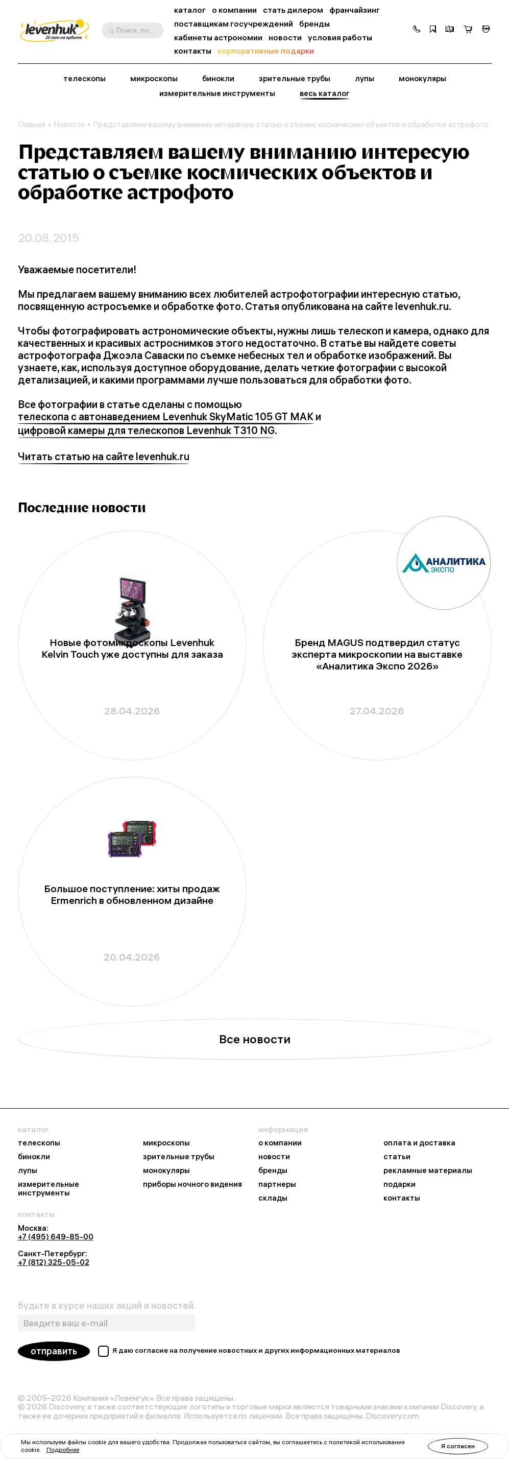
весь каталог (325, 93)
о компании (234, 10)
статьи (396, 1157)
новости (285, 37)
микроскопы (154, 78)
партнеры (277, 1184)
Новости (69, 124)
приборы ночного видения (192, 1184)
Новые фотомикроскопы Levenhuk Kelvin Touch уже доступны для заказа (132, 648)
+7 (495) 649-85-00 (55, 1236)
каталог (190, 10)
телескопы (84, 78)
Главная (31, 124)
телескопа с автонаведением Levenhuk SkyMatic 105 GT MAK (165, 417)
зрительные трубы (294, 78)
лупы (364, 78)
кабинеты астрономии (218, 37)
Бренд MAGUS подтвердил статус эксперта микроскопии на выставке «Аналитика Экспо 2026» (377, 654)
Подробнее (62, 1449)
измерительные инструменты (217, 93)
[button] (416, 30)
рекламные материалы (427, 1170)
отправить (54, 1351)
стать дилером (293, 10)
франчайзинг (354, 10)
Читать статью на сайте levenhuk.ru (103, 456)
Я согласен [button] (458, 1446)
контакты (192, 51)
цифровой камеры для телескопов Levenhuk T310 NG (146, 430)
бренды (314, 24)
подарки (399, 1184)
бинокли (218, 78)
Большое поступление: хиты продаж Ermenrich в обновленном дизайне (132, 894)
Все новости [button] (254, 1039)
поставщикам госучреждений (233, 24)
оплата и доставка (419, 1143)
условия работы (340, 37)
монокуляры (422, 78)
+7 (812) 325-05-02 (53, 1262)
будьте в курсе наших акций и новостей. (107, 1305)
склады (272, 1198)
